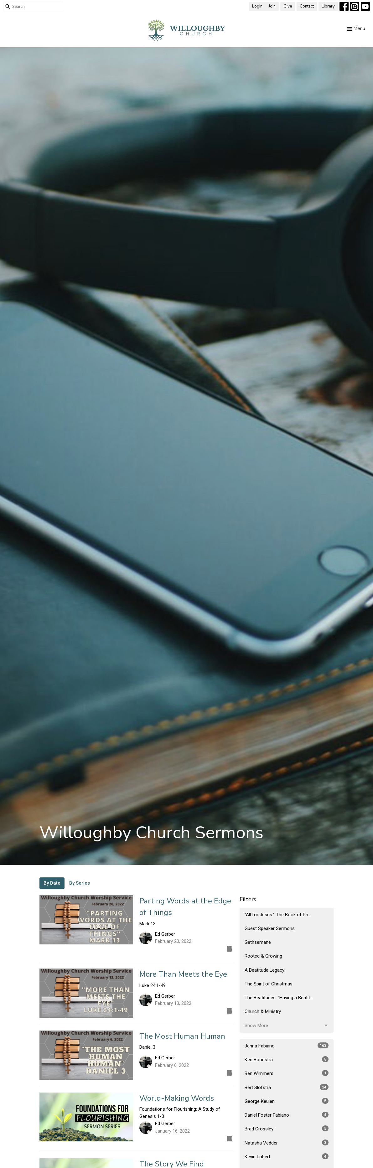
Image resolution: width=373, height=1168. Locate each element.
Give (287, 6)
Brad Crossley (287, 1128)
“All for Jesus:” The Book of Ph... (278, 914)
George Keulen (287, 1101)
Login (257, 6)
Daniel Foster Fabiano (287, 1115)
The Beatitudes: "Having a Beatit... (279, 997)
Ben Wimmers (287, 1073)
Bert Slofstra (287, 1087)
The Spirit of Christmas (269, 984)
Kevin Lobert (287, 1156)
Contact (307, 6)
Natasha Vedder (287, 1143)
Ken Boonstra (287, 1059)
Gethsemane (258, 942)
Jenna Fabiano (287, 1045)
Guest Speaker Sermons (270, 928)
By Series (79, 883)
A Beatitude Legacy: (265, 970)
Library (328, 6)
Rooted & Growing (263, 956)
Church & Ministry (263, 1011)
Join (272, 6)
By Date (52, 883)
